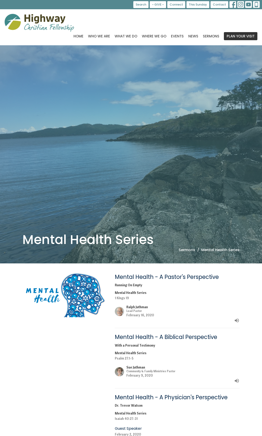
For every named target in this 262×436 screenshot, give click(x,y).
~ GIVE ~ (158, 4)
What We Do (126, 36)
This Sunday (198, 4)
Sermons (211, 36)
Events (177, 36)
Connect (176, 4)
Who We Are (99, 36)
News (193, 36)
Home (78, 36)
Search (141, 4)
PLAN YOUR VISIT (241, 36)
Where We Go (154, 36)
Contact (219, 4)
